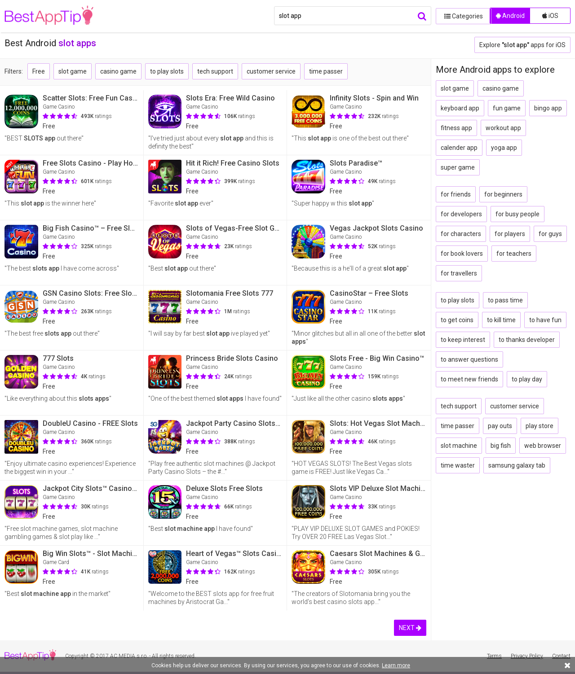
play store (539, 425)
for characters (461, 233)
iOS (550, 15)
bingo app (548, 108)
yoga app (504, 147)
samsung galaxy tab (516, 465)
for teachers (513, 253)
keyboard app (460, 108)
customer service (271, 71)
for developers (461, 214)
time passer (326, 71)
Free (38, 71)
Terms (494, 656)
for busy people (517, 214)
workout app (503, 127)
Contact (561, 656)
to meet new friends (469, 379)
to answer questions (469, 359)
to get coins (457, 320)
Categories (460, 15)
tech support (215, 71)
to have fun (545, 320)
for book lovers (462, 253)
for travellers (459, 273)
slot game (72, 71)
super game (458, 167)
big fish (501, 445)
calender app (459, 147)
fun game (507, 108)
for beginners (503, 194)
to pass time (505, 300)
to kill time (501, 320)
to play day (527, 379)
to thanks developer (527, 339)
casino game (118, 71)
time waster (458, 465)
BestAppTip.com (50, 16)
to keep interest (463, 339)
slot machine (459, 445)
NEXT (410, 627)
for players (510, 233)
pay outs (500, 425)
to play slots (167, 71)
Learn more (396, 665)
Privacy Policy (527, 656)
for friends (456, 194)
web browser (542, 445)
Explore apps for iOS (522, 44)
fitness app (456, 127)
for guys (550, 233)
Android (510, 15)
